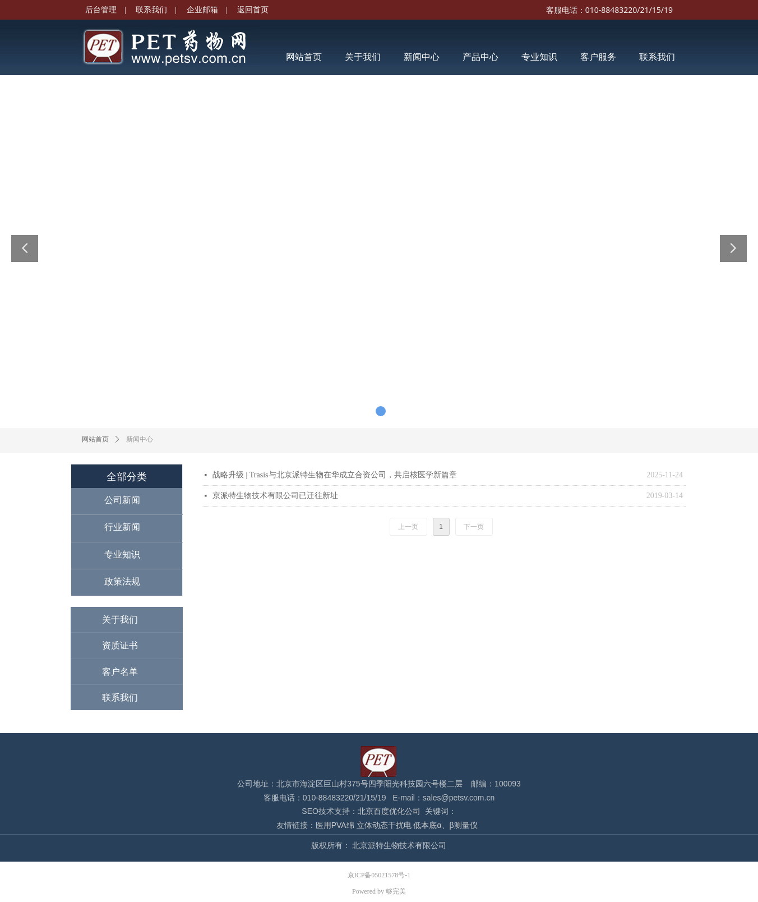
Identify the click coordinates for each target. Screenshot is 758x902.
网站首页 (95, 439)
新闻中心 (139, 439)
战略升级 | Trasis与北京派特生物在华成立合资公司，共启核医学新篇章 (334, 475)
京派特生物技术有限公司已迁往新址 (275, 495)
